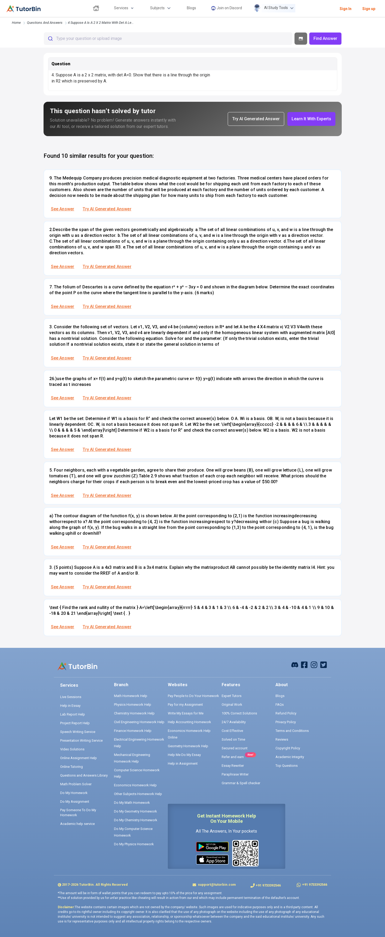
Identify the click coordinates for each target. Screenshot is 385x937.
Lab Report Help (72, 714)
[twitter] (323, 664)
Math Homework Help (130, 696)
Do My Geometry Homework (135, 811)
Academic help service (77, 824)
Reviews (281, 739)
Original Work (232, 705)
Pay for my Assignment (185, 705)
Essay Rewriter (233, 766)
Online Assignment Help (78, 758)
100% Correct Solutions (239, 713)
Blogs (279, 696)
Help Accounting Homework (189, 722)
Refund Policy (285, 713)
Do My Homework (74, 793)
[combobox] (168, 38)
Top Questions (286, 766)
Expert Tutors (231, 696)
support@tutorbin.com (216, 885)
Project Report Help (75, 723)
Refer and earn (233, 757)
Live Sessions (70, 697)
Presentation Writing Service (81, 740)
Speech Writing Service (77, 732)
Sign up (368, 9)
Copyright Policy (287, 748)
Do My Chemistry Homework (135, 820)
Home (16, 23)
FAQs (279, 705)
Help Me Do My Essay (184, 755)
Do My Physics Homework (134, 844)
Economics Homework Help (135, 785)
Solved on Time (233, 739)
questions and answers (45, 23)
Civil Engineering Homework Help (139, 722)
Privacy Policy (285, 722)
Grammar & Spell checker (241, 783)
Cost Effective (232, 731)
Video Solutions (72, 749)
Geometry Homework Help (188, 746)
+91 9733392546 (268, 885)
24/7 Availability (234, 722)
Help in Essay (70, 706)
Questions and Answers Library (84, 775)
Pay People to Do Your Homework (193, 696)
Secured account (235, 748)
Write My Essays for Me (185, 713)
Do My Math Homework (132, 803)
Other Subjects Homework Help (138, 794)
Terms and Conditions (292, 731)
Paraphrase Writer (235, 774)
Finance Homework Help (132, 731)
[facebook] (294, 664)
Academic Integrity (289, 757)
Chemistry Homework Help (134, 713)
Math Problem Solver (76, 784)
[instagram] (314, 664)
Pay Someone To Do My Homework (78, 812)
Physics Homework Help (132, 705)
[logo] (24, 9)
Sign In (345, 9)
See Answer (62, 208)
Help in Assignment (183, 763)
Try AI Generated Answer (107, 208)
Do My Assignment (74, 802)
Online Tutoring (71, 767)
